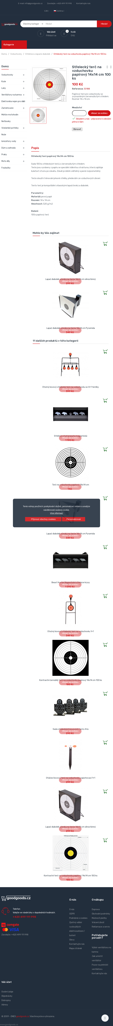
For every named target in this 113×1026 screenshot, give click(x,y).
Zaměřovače (7, 108)
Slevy (72, 940)
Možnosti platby (99, 918)
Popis (35, 148)
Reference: (77, 89)
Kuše (3, 81)
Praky (4, 154)
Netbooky (6, 121)
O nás (71, 909)
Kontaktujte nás (83, 3)
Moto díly (5, 161)
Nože (3, 134)
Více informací (56, 513)
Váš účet (6, 982)
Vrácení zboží (98, 922)
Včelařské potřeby (10, 128)
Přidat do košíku (99, 113)
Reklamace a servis (101, 927)
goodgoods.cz (22, 1016)
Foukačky (5, 168)
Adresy (4, 1004)
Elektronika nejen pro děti (13, 101)
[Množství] (79, 113)
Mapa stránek (75, 948)
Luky (3, 88)
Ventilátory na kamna (11, 95)
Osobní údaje (7, 991)
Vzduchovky (7, 75)
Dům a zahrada (8, 148)
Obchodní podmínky (101, 914)
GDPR (72, 914)
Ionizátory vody (8, 141)
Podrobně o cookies (78, 918)
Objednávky (6, 996)
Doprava (96, 909)
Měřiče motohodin (9, 114)
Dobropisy (6, 1000)
